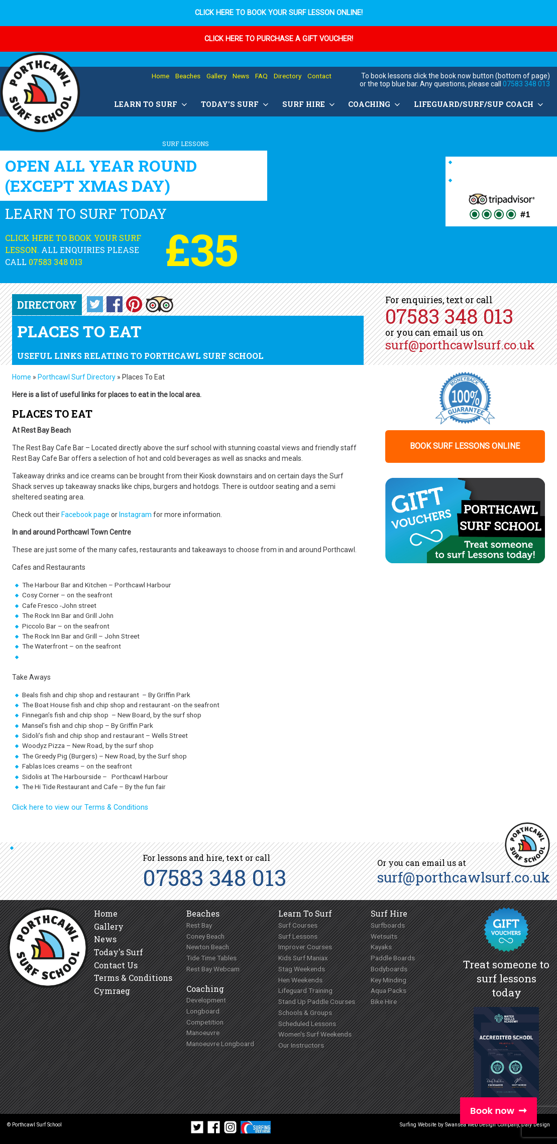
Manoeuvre (202, 1033)
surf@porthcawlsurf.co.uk (460, 345)
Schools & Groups (305, 1012)
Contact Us (116, 965)
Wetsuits (384, 936)
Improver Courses (305, 947)
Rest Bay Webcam (213, 969)
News (241, 76)
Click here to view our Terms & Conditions (80, 807)
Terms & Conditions (133, 977)
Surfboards (388, 925)
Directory (287, 76)
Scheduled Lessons (307, 1024)
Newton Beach (207, 947)
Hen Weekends (300, 980)
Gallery (216, 76)
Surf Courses (297, 925)
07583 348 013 (526, 84)
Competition (205, 1022)
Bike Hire (384, 1001)
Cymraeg (112, 990)
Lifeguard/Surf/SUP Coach (479, 104)
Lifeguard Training (305, 990)
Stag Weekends (301, 969)
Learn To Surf (151, 104)
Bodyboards (389, 969)
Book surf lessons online (465, 446)
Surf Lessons (297, 936)
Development (206, 1000)
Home (160, 76)
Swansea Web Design (470, 1124)
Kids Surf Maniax (303, 958)
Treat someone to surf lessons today (506, 978)
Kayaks (381, 947)
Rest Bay (199, 925)
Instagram (135, 515)
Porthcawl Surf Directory (77, 377)
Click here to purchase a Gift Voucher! (278, 39)
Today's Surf (118, 952)
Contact (319, 76)
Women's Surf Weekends (315, 1034)
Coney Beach (205, 936)
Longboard (202, 1011)
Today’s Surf (235, 104)
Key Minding (388, 980)
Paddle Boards (393, 958)
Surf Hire (309, 104)
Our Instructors (301, 1045)
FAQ (261, 76)
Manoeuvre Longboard (220, 1044)
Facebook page (85, 515)
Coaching (375, 104)
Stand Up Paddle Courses (316, 1001)
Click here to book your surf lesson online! (279, 13)
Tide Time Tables (211, 958)
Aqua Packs (388, 990)
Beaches (187, 76)
